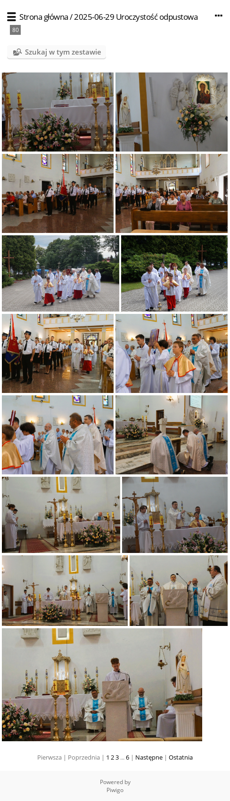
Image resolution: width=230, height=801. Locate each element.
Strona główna (43, 16)
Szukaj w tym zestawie (63, 51)
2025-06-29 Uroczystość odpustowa (135, 16)
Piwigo (115, 790)
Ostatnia (181, 757)
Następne (149, 757)
